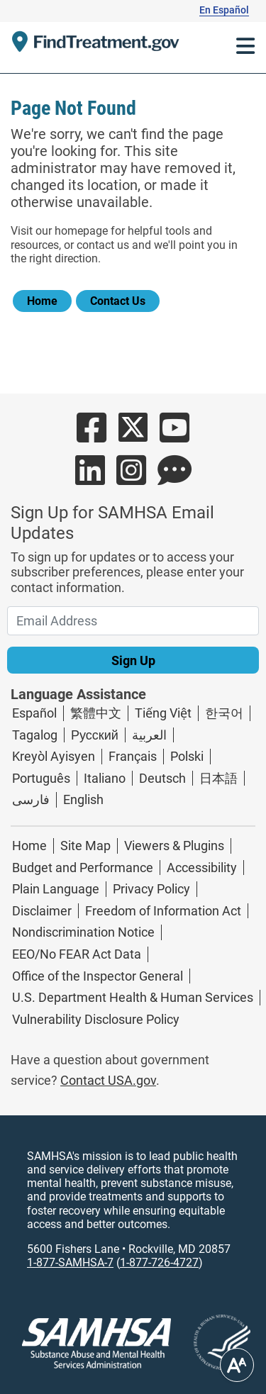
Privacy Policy (151, 888)
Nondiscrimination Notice (83, 932)
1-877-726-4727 (159, 1262)
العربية (149, 734)
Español (34, 713)
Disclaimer (42, 910)
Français (133, 756)
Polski (187, 756)
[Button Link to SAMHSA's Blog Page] (174, 478)
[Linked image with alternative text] (210, 1343)
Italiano (105, 778)
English (83, 799)
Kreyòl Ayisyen (53, 756)
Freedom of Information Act (163, 910)
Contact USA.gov (108, 1080)
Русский (94, 734)
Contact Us (117, 301)
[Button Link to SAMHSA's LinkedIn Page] (90, 478)
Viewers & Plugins (174, 845)
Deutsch (162, 778)
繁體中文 (95, 713)
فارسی (31, 799)
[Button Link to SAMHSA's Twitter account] (133, 435)
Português (41, 778)
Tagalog (34, 734)
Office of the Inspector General (97, 976)
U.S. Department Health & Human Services (132, 997)
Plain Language (55, 888)
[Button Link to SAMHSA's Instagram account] (131, 478)
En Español (224, 10)
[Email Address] (133, 620)
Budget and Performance (82, 867)
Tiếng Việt (163, 713)
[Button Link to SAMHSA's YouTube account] (174, 435)
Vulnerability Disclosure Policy (95, 1019)
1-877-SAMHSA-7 (70, 1262)
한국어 (224, 713)
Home (42, 301)
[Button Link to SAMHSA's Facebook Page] (91, 435)
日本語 (218, 778)
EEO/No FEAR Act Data (76, 954)
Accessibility (202, 867)
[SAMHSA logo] (96, 1343)
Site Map (85, 845)
